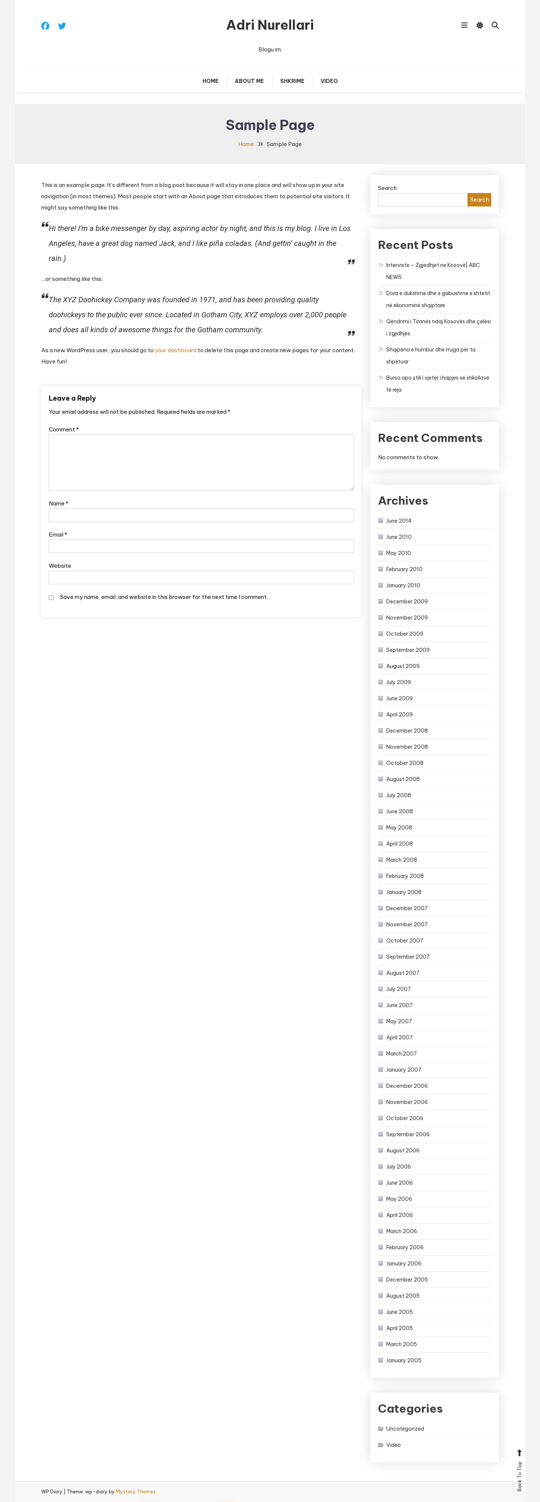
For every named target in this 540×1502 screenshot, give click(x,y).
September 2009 (408, 650)
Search (387, 188)
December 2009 (407, 602)
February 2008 (405, 876)
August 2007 (403, 973)
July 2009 (398, 682)
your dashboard (175, 350)
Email (58, 534)
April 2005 (399, 1328)
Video (329, 81)
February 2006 (405, 1247)
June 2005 (399, 1312)
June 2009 (399, 698)
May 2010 (398, 553)
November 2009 (407, 618)
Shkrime (292, 81)
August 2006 (403, 1151)
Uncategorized (405, 1429)
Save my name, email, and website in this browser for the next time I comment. (164, 597)
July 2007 (398, 989)
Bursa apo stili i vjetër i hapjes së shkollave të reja (437, 384)
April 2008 (399, 844)
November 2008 (407, 747)
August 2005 (403, 1296)
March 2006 (401, 1231)
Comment (64, 429)
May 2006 (399, 1199)
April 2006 (399, 1215)
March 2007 (401, 1054)
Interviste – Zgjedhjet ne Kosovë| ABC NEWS (433, 271)
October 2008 (404, 763)
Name (58, 503)
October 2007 (404, 941)
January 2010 (403, 585)
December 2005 (407, 1280)
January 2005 (404, 1360)
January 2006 (404, 1264)
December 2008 (407, 731)
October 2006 (404, 1118)
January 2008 (404, 892)
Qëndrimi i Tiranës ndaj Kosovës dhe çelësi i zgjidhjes (438, 327)
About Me (249, 81)
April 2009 (399, 715)
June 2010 (399, 537)
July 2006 (398, 1167)
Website (60, 566)
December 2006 (407, 1086)
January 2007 (404, 1070)
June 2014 (399, 521)
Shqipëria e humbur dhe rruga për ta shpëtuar (431, 356)
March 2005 (401, 1344)
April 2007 (399, 1038)
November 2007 (407, 924)
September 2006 (408, 1134)
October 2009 (404, 634)
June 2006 (399, 1183)
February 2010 (404, 569)
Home (210, 81)
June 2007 (399, 1005)
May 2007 (399, 1021)
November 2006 (407, 1102)
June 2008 (399, 811)
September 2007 (408, 957)
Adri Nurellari (270, 25)
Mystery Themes (136, 1492)
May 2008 (399, 828)
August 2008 (403, 779)
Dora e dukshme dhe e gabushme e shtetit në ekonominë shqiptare (438, 299)
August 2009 (403, 666)
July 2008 (398, 795)
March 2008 (401, 860)
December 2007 (407, 908)
